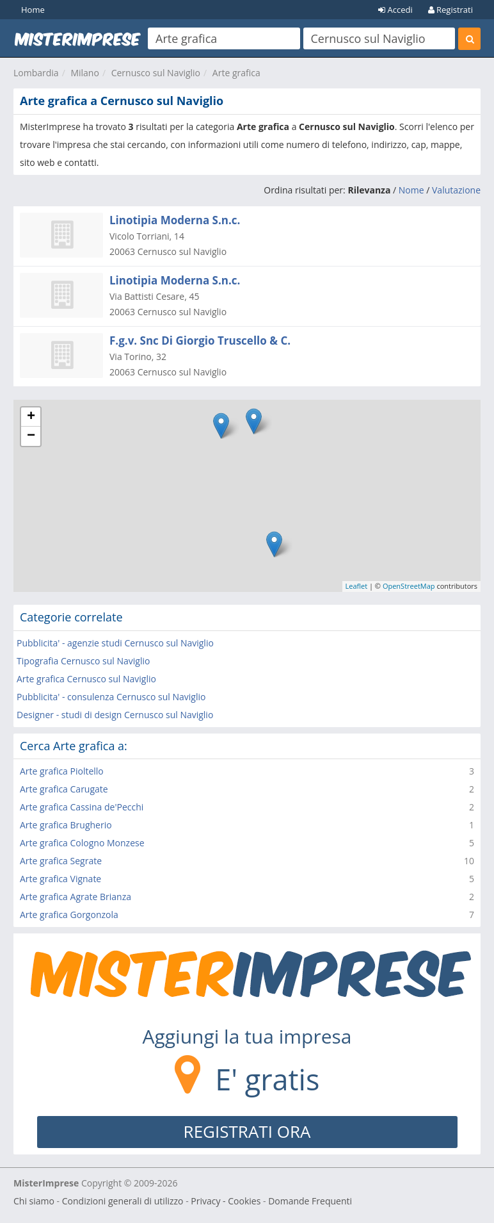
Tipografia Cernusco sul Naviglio (83, 661)
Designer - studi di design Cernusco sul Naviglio (115, 715)
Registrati (450, 9)
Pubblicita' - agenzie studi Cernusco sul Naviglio (115, 643)
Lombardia (36, 73)
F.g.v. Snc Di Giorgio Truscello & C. (200, 340)
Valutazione (456, 190)
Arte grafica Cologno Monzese (82, 843)
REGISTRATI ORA (247, 1131)
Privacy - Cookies (225, 1201)
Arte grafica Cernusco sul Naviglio (86, 679)
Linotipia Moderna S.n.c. (174, 220)
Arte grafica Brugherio (66, 825)
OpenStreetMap (409, 586)
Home (33, 9)
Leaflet (357, 586)
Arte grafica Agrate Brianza (75, 897)
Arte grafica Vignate (60, 879)
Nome (411, 190)
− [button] (31, 436)
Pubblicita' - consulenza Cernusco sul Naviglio (111, 697)
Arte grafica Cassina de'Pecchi (81, 807)
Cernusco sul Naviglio (155, 73)
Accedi (395, 9)
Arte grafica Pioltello (62, 771)
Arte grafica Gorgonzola (69, 914)
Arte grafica (236, 73)
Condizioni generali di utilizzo (123, 1201)
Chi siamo (33, 1201)
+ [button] (31, 417)
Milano (84, 73)
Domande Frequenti (310, 1201)
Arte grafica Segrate (61, 861)
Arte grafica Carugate (64, 789)
